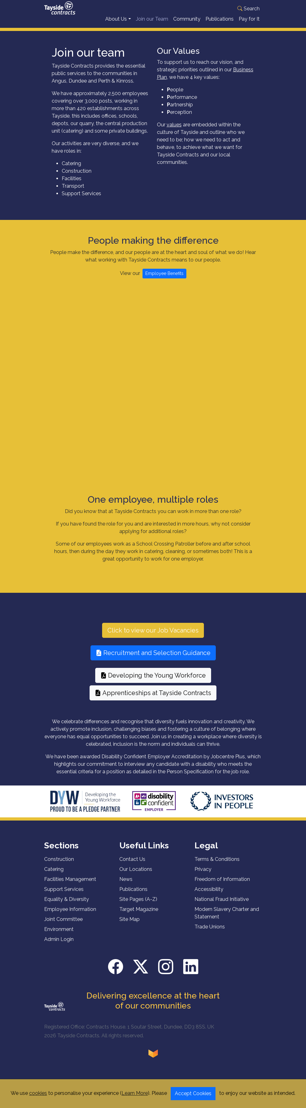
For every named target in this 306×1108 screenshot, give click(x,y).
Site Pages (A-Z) (138, 904)
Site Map (129, 925)
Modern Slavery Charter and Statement (226, 918)
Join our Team (152, 24)
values (174, 130)
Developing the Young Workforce (153, 680)
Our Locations (135, 874)
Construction (59, 864)
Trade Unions (209, 932)
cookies (38, 1093)
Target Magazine (138, 914)
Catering (54, 874)
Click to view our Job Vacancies (153, 635)
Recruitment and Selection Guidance (153, 658)
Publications (219, 24)
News (125, 884)
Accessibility (208, 894)
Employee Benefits (164, 278)
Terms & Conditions (217, 864)
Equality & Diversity (66, 904)
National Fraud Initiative (221, 904)
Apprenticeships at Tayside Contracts (153, 698)
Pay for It (249, 24)
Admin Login (59, 945)
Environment (59, 935)
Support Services (64, 894)
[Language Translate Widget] (224, 8)
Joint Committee (63, 925)
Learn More (135, 1093)
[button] (177, 9)
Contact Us (132, 864)
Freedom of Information (222, 884)
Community (186, 24)
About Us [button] (116, 24)
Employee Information (70, 914)
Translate (235, 15)
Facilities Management (70, 884)
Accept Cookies (193, 1093)
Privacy (202, 874)
